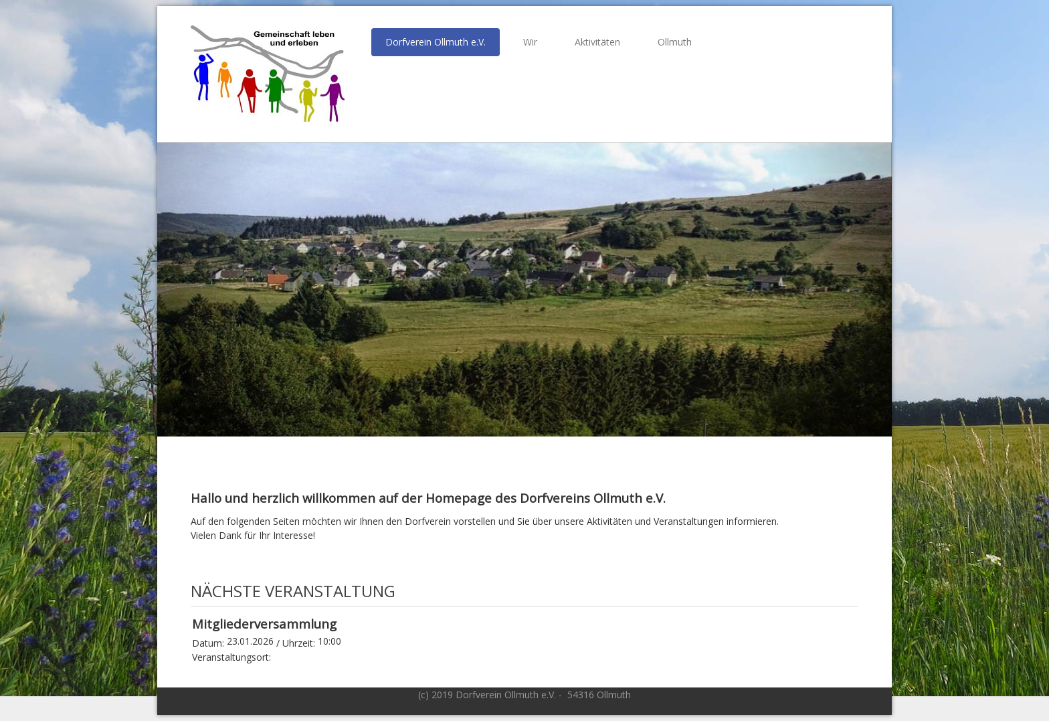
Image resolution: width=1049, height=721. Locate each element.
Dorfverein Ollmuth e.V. (435, 41)
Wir (530, 41)
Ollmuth (675, 41)
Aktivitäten (597, 41)
